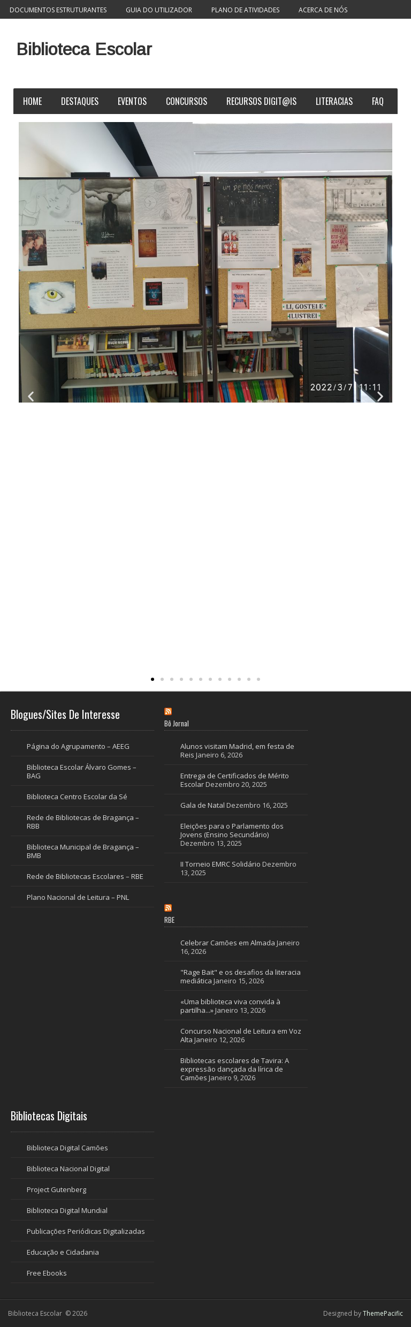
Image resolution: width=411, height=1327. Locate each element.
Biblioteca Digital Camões (67, 1147)
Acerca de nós (323, 9)
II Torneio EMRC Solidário (220, 864)
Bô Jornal (176, 723)
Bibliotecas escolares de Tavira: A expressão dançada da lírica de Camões (234, 1069)
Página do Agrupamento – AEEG (78, 746)
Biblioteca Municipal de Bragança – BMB (83, 851)
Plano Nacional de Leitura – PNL (78, 897)
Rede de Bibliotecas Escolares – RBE (85, 876)
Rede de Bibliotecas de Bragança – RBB (83, 822)
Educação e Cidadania (63, 1252)
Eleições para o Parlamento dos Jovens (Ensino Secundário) (232, 830)
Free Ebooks (47, 1273)
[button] (30, 396)
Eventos (132, 101)
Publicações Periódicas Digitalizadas (86, 1231)
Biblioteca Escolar (84, 49)
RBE (169, 919)
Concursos (186, 101)
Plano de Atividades (245, 9)
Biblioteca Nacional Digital (68, 1168)
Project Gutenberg (56, 1189)
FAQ (378, 101)
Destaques (79, 101)
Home (32, 101)
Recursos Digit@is (261, 101)
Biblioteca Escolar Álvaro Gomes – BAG (81, 771)
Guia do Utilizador (159, 9)
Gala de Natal (202, 805)
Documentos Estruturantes (58, 9)
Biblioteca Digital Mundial (67, 1210)
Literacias (334, 101)
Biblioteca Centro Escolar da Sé (77, 796)
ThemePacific (383, 1313)
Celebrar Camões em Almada (227, 942)
